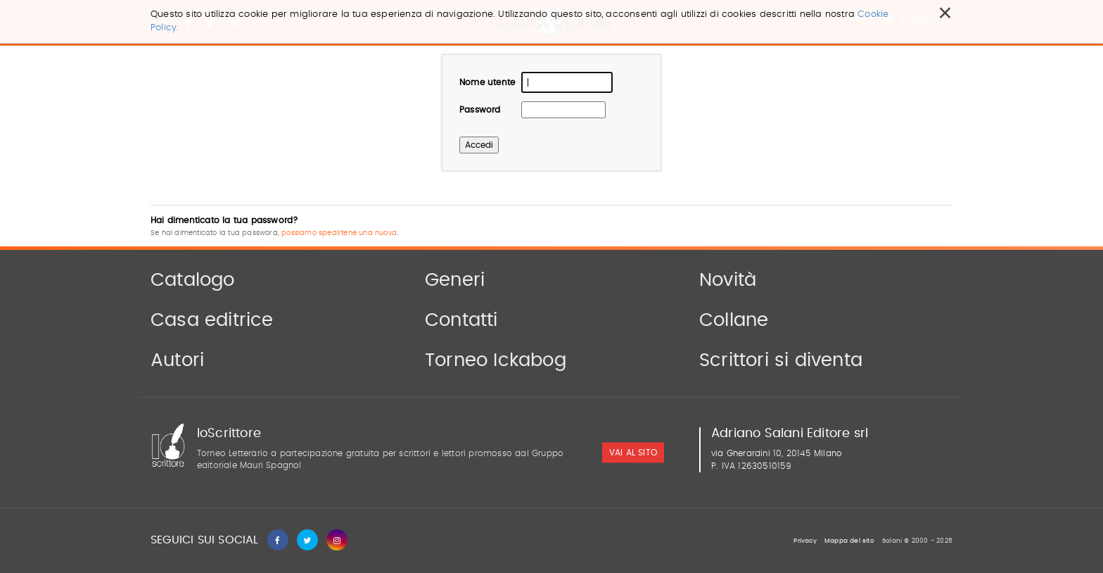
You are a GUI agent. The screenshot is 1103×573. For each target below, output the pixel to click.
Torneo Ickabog (495, 360)
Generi (455, 280)
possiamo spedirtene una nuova (339, 233)
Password (480, 110)
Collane (733, 320)
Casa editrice (212, 320)
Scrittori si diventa (780, 360)
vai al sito (633, 453)
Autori (177, 360)
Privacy (804, 541)
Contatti (461, 320)
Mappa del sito (849, 541)
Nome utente (487, 82)
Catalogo (193, 280)
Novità (727, 280)
